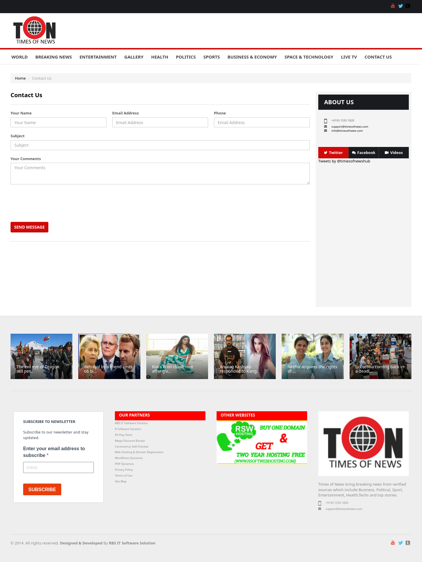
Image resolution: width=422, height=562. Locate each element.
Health (159, 57)
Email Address (125, 113)
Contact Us (378, 57)
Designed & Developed (81, 543)
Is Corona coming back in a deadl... (379, 369)
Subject (18, 135)
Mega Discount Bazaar (130, 441)
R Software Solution (128, 429)
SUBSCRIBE (42, 489)
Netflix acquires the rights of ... (312, 369)
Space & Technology (309, 57)
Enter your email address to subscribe (54, 452)
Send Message (29, 227)
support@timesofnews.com (349, 126)
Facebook (363, 152)
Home (20, 78)
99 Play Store (123, 435)
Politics (186, 57)
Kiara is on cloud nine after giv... (172, 369)
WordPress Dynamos (129, 458)
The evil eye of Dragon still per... (37, 369)
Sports (211, 57)
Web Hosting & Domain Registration (139, 452)
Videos (394, 152)
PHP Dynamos (124, 464)
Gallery (134, 57)
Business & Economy (252, 57)
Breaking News (53, 57)
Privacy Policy (124, 470)
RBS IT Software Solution (131, 423)
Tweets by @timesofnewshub (344, 161)
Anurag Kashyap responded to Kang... (240, 369)
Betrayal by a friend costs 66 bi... (108, 369)
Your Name (21, 113)
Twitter (333, 152)
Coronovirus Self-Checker (132, 446)
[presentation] (56, 203)
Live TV (349, 57)
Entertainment (98, 57)
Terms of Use (123, 475)
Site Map (121, 481)
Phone (220, 113)
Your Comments (26, 158)
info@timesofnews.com (347, 131)
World (19, 57)
